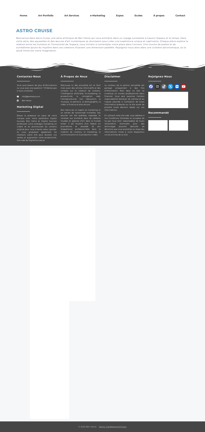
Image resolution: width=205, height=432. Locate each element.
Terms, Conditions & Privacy (113, 426)
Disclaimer (112, 76)
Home (23, 15)
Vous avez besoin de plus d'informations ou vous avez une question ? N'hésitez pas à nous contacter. (37, 88)
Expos (120, 15)
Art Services (71, 15)
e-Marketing (97, 15)
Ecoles (139, 15)
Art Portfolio (45, 15)
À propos (158, 15)
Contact (180, 15)
